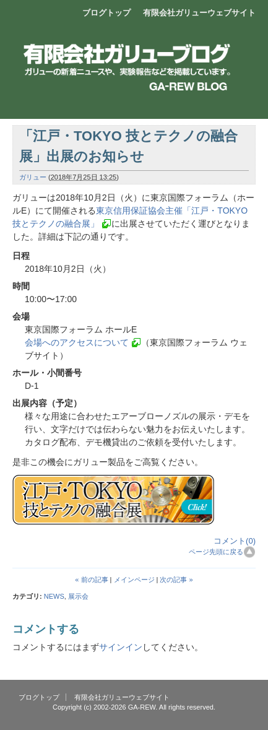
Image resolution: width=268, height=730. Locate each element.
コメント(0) (235, 540)
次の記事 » (176, 579)
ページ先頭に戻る (216, 551)
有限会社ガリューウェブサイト (199, 12)
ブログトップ (106, 12)
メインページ (134, 579)
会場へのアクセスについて (77, 342)
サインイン (120, 647)
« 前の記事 (91, 579)
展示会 (78, 596)
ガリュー (32, 177)
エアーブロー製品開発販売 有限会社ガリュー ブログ (134, 52)
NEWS (54, 596)
